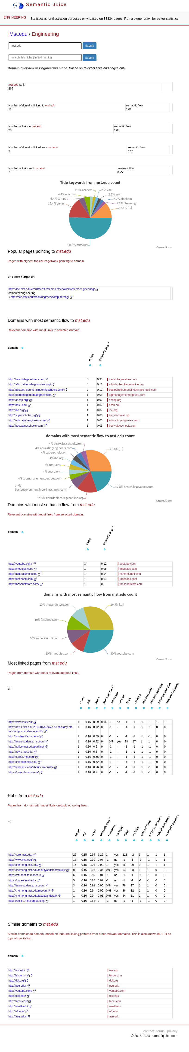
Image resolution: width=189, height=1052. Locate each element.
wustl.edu (115, 1006)
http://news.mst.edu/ (23, 751)
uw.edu (113, 970)
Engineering (45, 34)
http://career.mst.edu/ (23, 756)
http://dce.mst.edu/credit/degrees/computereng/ (42, 297)
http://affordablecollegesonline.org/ (32, 384)
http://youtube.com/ (22, 563)
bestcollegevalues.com (123, 379)
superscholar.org (119, 415)
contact (148, 1031)
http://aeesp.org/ (20, 400)
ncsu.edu (114, 405)
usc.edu (114, 996)
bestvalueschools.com (122, 425)
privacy (172, 1031)
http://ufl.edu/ (18, 1011)
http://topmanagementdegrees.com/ (32, 394)
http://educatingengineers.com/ (29, 420)
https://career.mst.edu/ (24, 880)
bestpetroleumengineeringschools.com (132, 389)
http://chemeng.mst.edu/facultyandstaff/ (35, 895)
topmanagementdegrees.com (127, 394)
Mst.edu (18, 34)
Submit (89, 45)
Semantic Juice (39, 4)
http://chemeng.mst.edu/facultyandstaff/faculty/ (39, 870)
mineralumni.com (130, 574)
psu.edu (114, 985)
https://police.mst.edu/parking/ (29, 900)
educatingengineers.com (124, 420)
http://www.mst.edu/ (22, 722)
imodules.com (128, 568)
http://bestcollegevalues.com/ (28, 379)
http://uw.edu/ (19, 970)
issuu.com (115, 975)
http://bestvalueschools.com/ (28, 425)
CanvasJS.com (164, 247)
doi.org (113, 980)
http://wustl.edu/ (20, 1006)
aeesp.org (115, 400)
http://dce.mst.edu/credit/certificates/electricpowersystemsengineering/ (53, 289)
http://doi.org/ (18, 980)
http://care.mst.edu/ (22, 854)
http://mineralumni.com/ (25, 574)
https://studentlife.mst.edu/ (26, 875)
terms (160, 1031)
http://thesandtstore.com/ (26, 584)
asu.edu (114, 1016)
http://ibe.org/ (18, 410)
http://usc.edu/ (19, 996)
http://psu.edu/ (19, 985)
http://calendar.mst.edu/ (25, 762)
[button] (22, 348)
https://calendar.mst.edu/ (25, 772)
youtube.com (128, 563)
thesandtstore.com (131, 584)
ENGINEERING (14, 17)
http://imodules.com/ (23, 568)
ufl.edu (113, 1011)
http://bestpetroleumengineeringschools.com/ (38, 389)
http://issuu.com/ (20, 975)
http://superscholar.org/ (24, 415)
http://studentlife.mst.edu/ (26, 736)
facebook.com (128, 579)
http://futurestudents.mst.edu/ (28, 741)
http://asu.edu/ (19, 1016)
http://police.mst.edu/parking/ (28, 746)
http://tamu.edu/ (20, 1001)
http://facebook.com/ (23, 579)
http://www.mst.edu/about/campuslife (33, 767)
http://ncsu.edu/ (20, 405)
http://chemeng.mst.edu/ (25, 865)
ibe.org (113, 410)
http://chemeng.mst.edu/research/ (31, 890)
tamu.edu (115, 1001)
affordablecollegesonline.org (126, 384)
